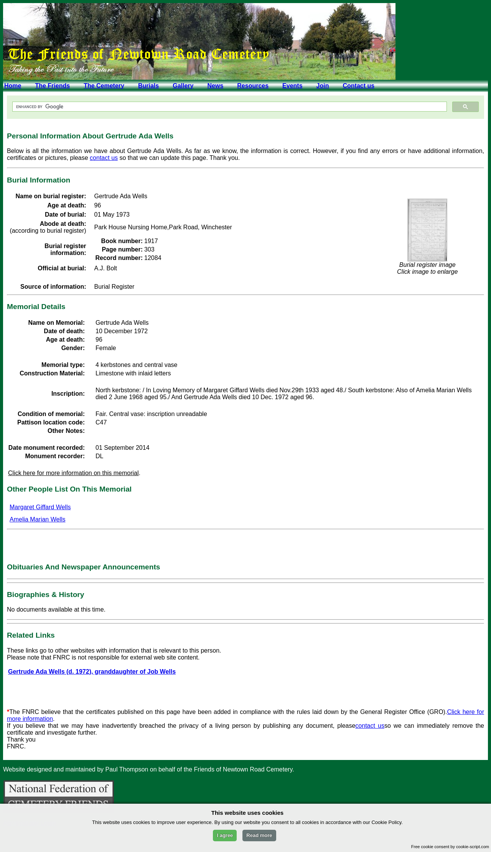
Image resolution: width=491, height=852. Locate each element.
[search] (229, 107)
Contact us (358, 85)
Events (292, 85)
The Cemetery (104, 85)
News (215, 85)
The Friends (52, 85)
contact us (104, 158)
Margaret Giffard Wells (40, 507)
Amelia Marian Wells (38, 519)
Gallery (183, 85)
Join (322, 85)
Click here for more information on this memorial (73, 473)
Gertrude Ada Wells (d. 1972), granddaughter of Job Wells (92, 671)
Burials (148, 85)
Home (12, 85)
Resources (253, 85)
